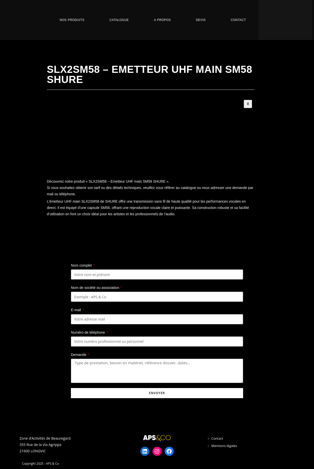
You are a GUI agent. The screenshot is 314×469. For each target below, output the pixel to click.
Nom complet (82, 265)
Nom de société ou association (95, 288)
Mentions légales (224, 445)
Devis (201, 20)
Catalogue (119, 20)
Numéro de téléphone (88, 332)
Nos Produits (72, 20)
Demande (79, 355)
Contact (238, 20)
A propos (162, 20)
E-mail (76, 310)
